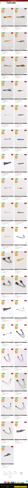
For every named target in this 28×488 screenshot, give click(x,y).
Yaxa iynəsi (16, 246)
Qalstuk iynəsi (17, 270)
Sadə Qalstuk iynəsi (4, 27)
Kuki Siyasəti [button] (25, 485)
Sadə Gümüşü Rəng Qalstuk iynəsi (6, 246)
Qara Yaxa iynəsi (17, 416)
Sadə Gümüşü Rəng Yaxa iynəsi (19, 319)
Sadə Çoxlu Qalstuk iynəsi (18, 100)
